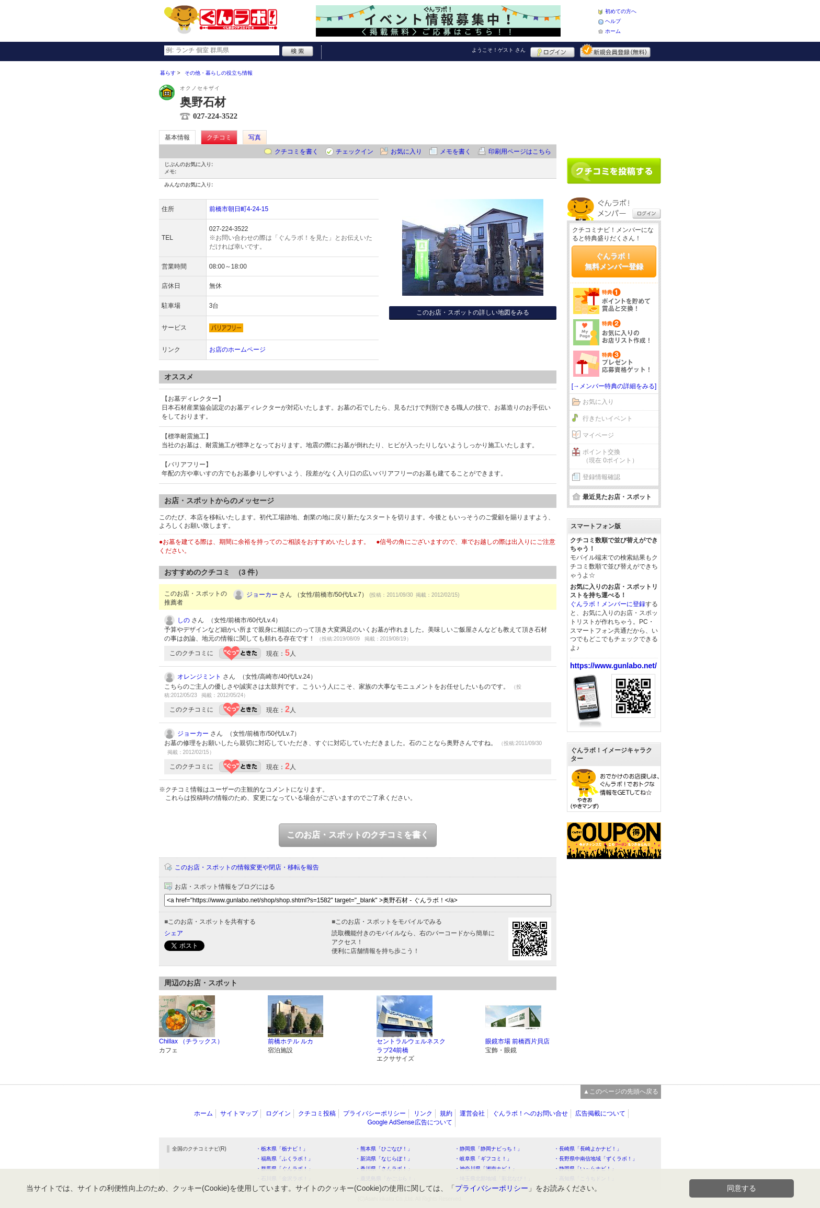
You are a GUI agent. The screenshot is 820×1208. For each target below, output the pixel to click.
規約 (446, 1113)
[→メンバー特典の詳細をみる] (614, 386)
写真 (254, 137)
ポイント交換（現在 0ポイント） (610, 456)
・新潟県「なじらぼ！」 (384, 1158)
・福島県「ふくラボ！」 (284, 1158)
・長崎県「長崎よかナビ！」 (588, 1149)
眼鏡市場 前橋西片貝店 (517, 1041)
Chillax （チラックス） (191, 1041)
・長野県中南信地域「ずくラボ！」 (595, 1158)
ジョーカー (262, 594)
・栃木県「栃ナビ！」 (282, 1149)
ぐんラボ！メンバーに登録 (607, 604)
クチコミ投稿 (317, 1113)
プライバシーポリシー (374, 1113)
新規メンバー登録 (615, 50)
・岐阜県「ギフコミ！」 (483, 1158)
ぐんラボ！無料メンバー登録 (614, 261)
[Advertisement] (614, 105)
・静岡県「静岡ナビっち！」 (488, 1149)
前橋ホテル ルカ (290, 1041)
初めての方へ (620, 11)
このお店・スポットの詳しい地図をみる (472, 312)
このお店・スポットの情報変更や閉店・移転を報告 (247, 867)
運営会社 (472, 1113)
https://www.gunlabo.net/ (613, 665)
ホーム (613, 31)
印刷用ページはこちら (519, 151)
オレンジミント (199, 676)
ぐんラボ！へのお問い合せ (530, 1113)
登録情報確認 (601, 477)
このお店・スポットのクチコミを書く (358, 834)
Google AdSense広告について (409, 1122)
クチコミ (219, 137)
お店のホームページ (237, 349)
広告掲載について (600, 1113)
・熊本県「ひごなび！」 (384, 1149)
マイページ (598, 435)
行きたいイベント (608, 418)
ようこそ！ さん (499, 50)
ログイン (552, 50)
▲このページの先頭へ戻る (620, 1091)
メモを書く (455, 151)
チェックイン (354, 151)
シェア (173, 933)
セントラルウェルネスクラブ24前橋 (411, 1046)
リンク (423, 1113)
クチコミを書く (296, 151)
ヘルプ (613, 21)
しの (183, 620)
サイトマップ (239, 1113)
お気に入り (406, 151)
